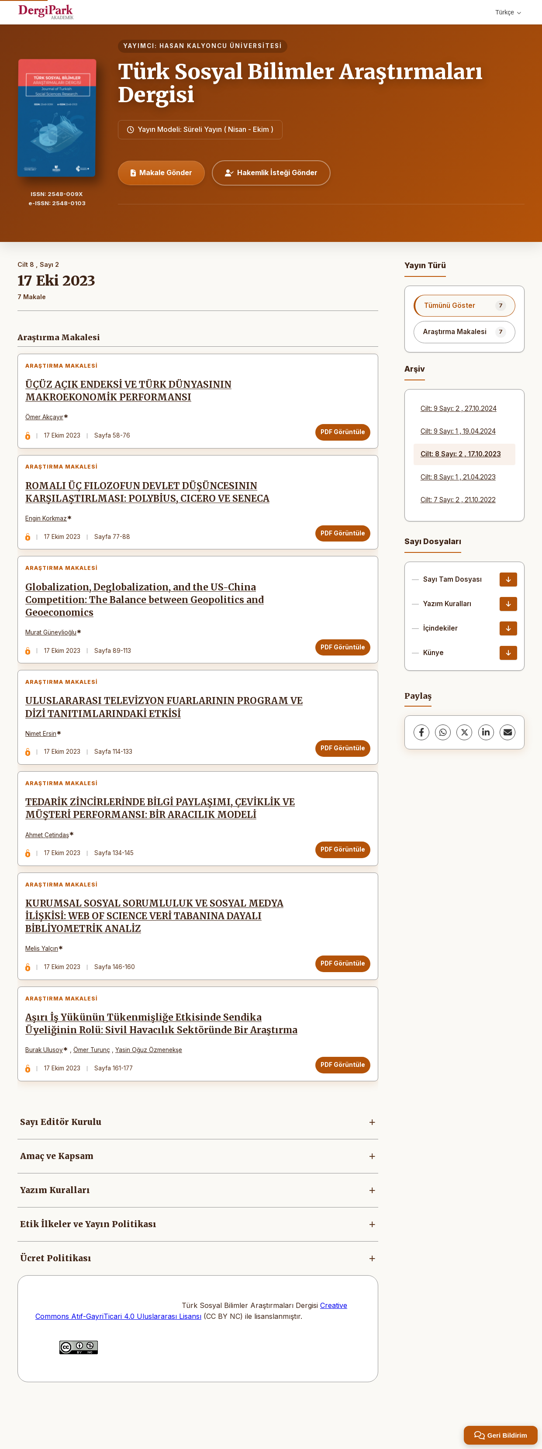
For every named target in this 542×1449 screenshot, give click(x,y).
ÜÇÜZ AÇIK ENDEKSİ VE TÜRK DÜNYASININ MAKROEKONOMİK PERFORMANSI (132, 395)
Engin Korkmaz (49, 528)
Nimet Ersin (44, 758)
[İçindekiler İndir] (508, 628)
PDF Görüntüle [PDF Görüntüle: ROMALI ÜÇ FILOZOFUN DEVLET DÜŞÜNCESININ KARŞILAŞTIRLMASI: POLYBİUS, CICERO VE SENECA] (339, 543)
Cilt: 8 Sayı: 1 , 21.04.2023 (458, 477)
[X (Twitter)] (464, 732)
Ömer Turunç (95, 1095)
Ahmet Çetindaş (50, 866)
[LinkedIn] (486, 732)
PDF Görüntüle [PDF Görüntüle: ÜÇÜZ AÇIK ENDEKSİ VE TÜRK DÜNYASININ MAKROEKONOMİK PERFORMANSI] (339, 435)
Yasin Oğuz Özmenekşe (152, 1095)
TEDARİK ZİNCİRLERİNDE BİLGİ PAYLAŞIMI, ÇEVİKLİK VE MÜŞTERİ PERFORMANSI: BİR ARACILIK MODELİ (163, 840)
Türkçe (508, 12)
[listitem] (464, 306)
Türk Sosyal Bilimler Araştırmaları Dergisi (300, 83)
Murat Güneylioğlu (54, 649)
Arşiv (414, 368)
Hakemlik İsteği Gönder (271, 172)
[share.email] (507, 732)
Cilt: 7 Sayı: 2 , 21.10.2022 (458, 500)
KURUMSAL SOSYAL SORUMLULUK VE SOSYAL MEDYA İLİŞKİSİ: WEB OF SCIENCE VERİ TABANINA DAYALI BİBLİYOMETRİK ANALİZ (158, 955)
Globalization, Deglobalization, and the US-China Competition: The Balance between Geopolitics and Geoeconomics (148, 617)
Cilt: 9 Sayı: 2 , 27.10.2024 (459, 408)
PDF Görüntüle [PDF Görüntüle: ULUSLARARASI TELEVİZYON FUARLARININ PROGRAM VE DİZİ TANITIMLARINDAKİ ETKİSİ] (339, 772)
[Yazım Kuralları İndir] (508, 604)
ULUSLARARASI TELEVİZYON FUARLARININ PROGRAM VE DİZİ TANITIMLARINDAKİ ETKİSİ (160, 732)
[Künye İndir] (508, 653)
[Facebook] (421, 732)
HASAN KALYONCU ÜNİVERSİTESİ (220, 45)
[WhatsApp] (443, 732)
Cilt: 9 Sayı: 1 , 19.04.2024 (458, 431)
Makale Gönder (161, 172)
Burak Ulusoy (47, 1095)
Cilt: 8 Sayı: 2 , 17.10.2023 (461, 454)
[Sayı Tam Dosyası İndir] (508, 579)
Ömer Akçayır (48, 420)
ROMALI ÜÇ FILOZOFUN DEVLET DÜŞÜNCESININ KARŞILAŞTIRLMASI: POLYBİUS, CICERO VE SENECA (151, 503)
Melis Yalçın (45, 987)
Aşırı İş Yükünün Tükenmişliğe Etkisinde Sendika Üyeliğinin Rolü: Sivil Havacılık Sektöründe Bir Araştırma (165, 1070)
